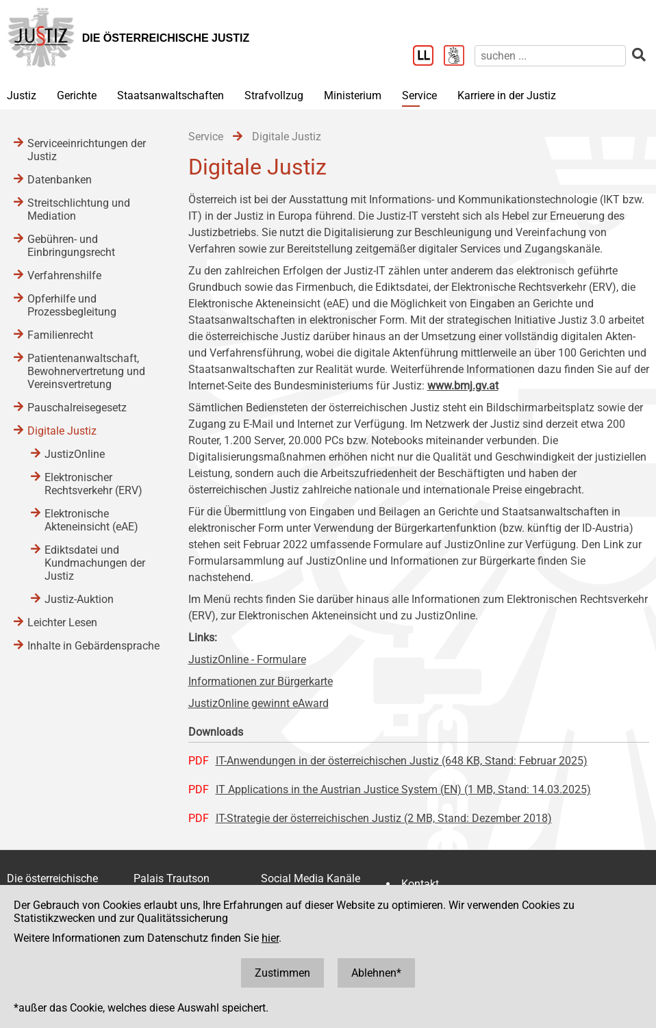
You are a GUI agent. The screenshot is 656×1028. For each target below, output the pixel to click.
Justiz (21, 95)
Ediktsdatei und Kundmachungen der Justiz (95, 562)
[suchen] (550, 55)
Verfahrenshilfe (64, 275)
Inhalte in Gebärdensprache (93, 645)
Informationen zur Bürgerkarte (260, 681)
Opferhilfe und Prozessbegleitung (71, 305)
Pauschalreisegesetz (77, 407)
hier (270, 938)
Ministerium (352, 95)
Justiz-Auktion (79, 599)
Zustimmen (282, 972)
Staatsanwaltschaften (170, 95)
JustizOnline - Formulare (247, 659)
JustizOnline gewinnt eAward (258, 703)
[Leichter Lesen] (428, 56)
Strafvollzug (273, 95)
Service (419, 95)
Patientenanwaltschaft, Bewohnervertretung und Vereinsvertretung (86, 371)
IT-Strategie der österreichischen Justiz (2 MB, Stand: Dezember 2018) (384, 818)
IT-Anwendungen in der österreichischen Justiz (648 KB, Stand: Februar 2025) (402, 760)
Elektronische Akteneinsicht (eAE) (91, 520)
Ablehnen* (376, 972)
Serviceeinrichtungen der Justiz (86, 150)
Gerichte (77, 95)
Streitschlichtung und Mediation (78, 209)
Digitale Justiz (62, 430)
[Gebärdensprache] (459, 56)
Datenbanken (59, 179)
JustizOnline (75, 454)
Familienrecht (60, 335)
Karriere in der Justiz (506, 95)
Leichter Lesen (62, 622)
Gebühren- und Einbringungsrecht (71, 246)
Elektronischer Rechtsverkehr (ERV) (93, 484)
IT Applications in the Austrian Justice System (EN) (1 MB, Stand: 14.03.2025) (403, 789)
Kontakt (420, 883)
